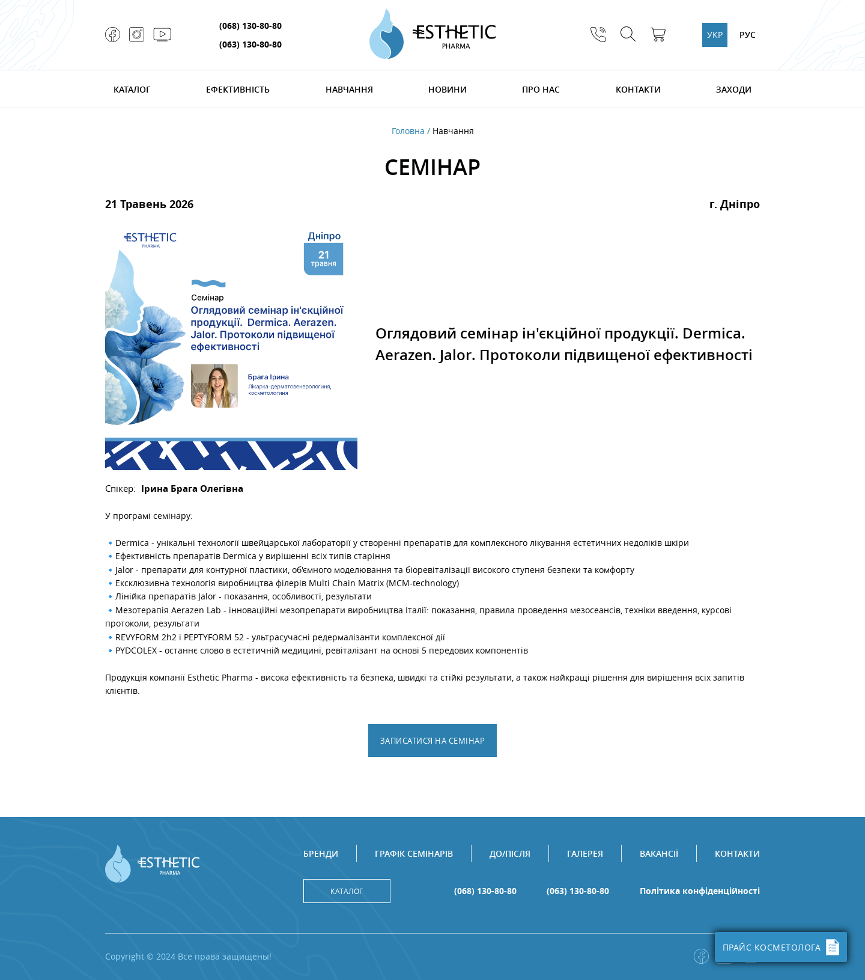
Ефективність (238, 89)
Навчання (349, 89)
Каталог (132, 89)
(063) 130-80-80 (250, 44)
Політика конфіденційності (700, 891)
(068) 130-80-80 (250, 25)
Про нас (541, 89)
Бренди (320, 853)
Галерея (585, 853)
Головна (408, 131)
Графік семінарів (414, 853)
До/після (510, 853)
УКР (715, 34)
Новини (447, 89)
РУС (747, 34)
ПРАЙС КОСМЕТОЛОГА (781, 947)
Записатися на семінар (432, 740)
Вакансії (659, 853)
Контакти (638, 89)
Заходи (733, 89)
